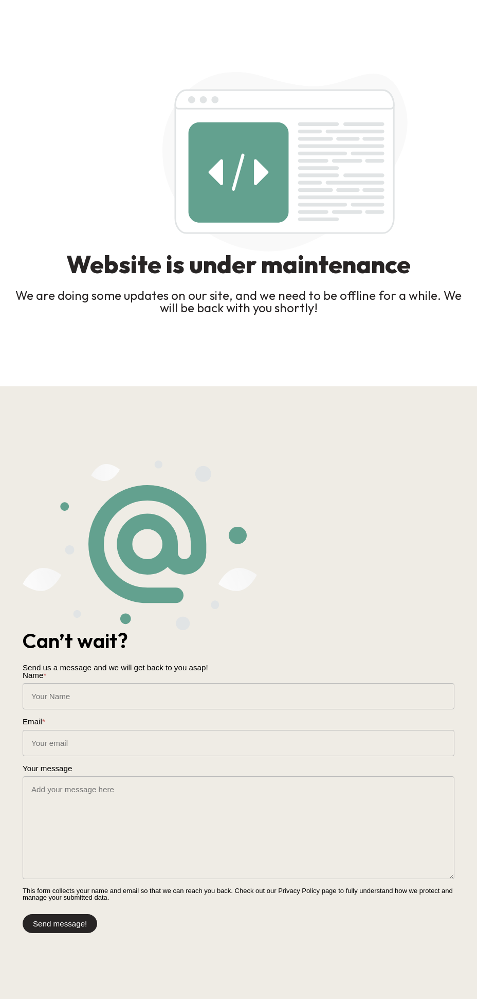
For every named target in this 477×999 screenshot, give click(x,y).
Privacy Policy (299, 887)
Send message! (58, 920)
